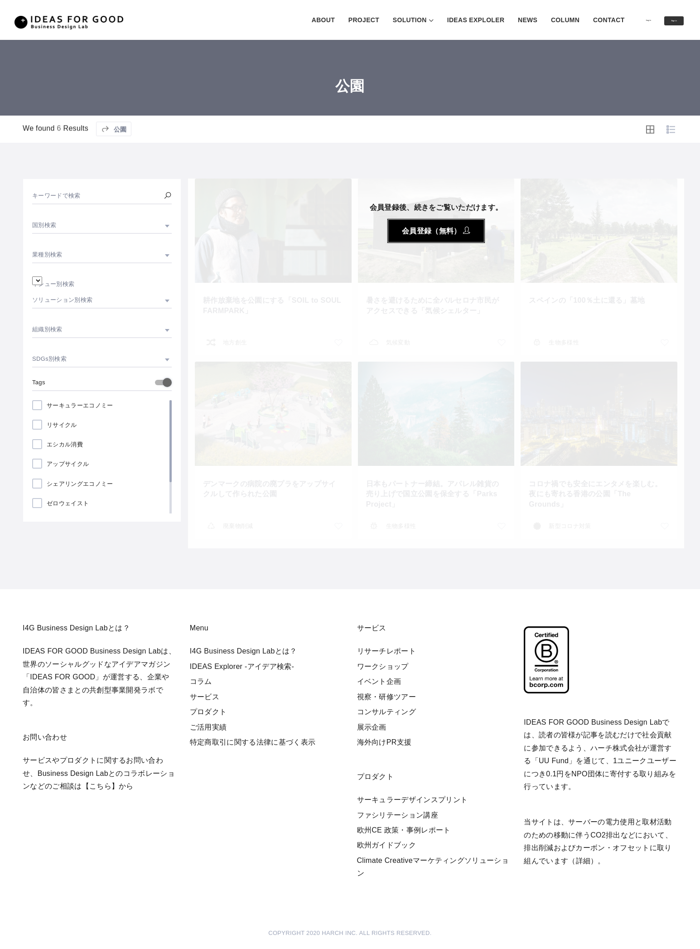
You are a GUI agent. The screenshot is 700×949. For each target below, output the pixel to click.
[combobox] (102, 225)
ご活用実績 (208, 727)
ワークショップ (383, 666)
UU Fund (554, 761)
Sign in (664, 20)
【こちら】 (100, 786)
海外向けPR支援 (384, 742)
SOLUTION (371, 20)
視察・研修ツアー (386, 697)
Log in (619, 19)
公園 (113, 150)
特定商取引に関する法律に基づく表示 (252, 742)
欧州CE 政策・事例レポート (404, 830)
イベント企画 (379, 681)
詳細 (583, 861)
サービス (204, 697)
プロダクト (208, 712)
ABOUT (284, 20)
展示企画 (371, 727)
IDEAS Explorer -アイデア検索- (242, 666)
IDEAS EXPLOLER (437, 20)
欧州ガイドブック (386, 845)
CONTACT (570, 20)
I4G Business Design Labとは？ (243, 651)
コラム (201, 681)
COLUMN (526, 20)
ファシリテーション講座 (398, 815)
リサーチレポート (386, 651)
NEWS (489, 20)
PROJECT (325, 20)
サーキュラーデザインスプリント (412, 800)
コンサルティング (386, 712)
